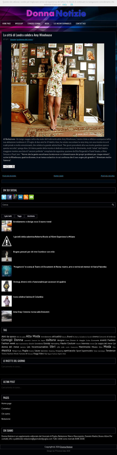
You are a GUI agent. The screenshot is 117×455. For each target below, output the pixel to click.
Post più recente (9, 176)
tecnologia (101, 351)
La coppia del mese (103, 343)
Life (58, 347)
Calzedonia (83, 337)
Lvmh (67, 347)
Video (41, 353)
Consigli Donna (34, 23)
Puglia (25, 350)
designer (61, 340)
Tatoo (95, 351)
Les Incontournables (62, 23)
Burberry (76, 337)
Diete (67, 340)
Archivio (31, 216)
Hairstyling (55, 343)
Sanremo (44, 351)
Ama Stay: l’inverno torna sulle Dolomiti (31, 312)
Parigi (14, 351)
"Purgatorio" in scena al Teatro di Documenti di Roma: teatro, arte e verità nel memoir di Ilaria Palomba (59, 267)
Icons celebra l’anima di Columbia (28, 297)
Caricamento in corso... (11, 366)
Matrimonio (84, 346)
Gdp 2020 (66, 451)
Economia (95, 340)
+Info (64, 4)
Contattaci (81, 23)
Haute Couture (67, 343)
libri (52, 346)
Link (62, 347)
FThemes (58, 451)
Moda (47, 23)
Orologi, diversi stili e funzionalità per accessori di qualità (39, 282)
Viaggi (36, 353)
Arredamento (46, 337)
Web (64, 354)
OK (71, 4)
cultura (51, 340)
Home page (6, 23)
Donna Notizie (66, 447)
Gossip (13, 39)
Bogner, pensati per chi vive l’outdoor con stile (34, 252)
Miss (101, 347)
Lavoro (23, 347)
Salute (37, 350)
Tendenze (110, 350)
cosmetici (28, 340)
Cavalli (89, 337)
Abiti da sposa (9, 336)
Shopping (59, 351)
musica (6, 350)
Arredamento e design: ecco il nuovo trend (32, 221)
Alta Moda (33, 336)
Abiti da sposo (21, 337)
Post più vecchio (108, 176)
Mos (114, 347)
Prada (19, 351)
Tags (19, 216)
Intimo (92, 344)
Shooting (52, 351)
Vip (45, 354)
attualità (56, 336)
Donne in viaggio (77, 340)
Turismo (22, 354)
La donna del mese (25, 39)
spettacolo (69, 350)
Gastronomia (23, 344)
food (17, 344)
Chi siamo (6, 413)
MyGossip (19, 23)
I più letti (8, 216)
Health (78, 344)
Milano (95, 347)
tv (26, 353)
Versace (30, 354)
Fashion (111, 340)
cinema (95, 336)
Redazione (6, 419)
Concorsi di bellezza (107, 337)
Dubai (88, 340)
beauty (64, 337)
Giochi (31, 343)
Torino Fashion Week (10, 354)
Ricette (31, 351)
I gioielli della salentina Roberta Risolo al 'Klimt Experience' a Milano (44, 236)
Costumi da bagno (38, 340)
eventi (103, 340)
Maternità (74, 347)
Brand (69, 336)
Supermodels (87, 350)
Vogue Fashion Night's (54, 354)
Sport (78, 350)
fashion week (8, 343)
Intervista (85, 343)
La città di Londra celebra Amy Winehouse (27, 34)
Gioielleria (39, 343)
